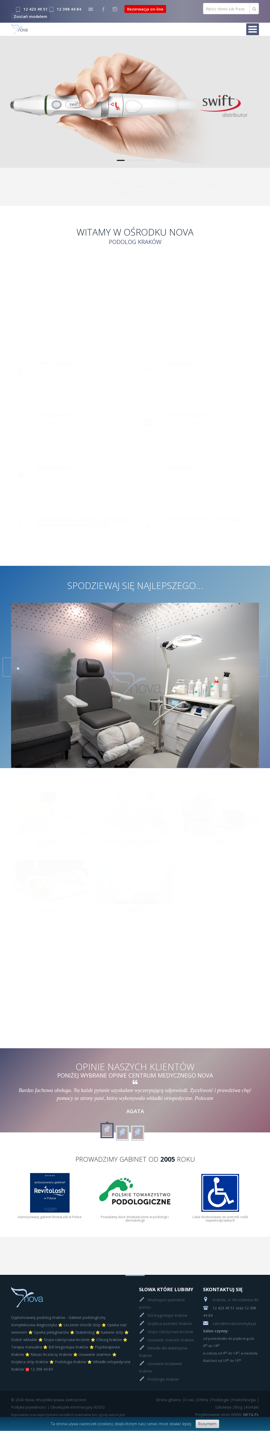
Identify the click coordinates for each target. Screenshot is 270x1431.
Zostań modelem (30, 16)
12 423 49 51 (35, 9)
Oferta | (204, 1399)
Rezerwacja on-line (145, 9)
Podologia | (221, 1399)
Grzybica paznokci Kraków (169, 1323)
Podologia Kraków (163, 1379)
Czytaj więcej (240, 131)
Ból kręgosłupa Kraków (167, 1315)
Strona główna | (170, 1399)
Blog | (239, 1407)
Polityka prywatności (28, 1407)
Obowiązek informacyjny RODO (77, 1407)
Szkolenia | (224, 1407)
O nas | (190, 1399)
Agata (135, 1111)
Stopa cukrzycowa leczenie (170, 1331)
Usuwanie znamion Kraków (170, 1339)
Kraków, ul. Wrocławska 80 (230, 1299)
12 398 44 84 (69, 9)
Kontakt (250, 187)
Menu (252, 29)
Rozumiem (207, 1423)
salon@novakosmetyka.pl (229, 1323)
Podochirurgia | (245, 1399)
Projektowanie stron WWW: (218, 1414)
